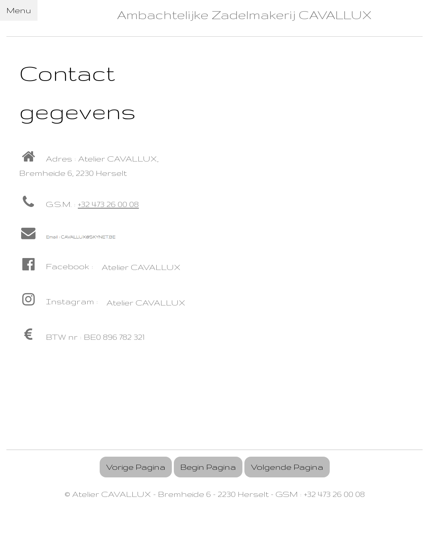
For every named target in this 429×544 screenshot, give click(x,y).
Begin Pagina (208, 466)
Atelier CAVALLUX (141, 267)
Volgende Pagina (287, 466)
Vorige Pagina (135, 466)
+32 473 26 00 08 (108, 204)
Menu (18, 10)
